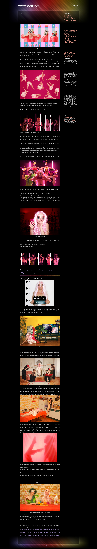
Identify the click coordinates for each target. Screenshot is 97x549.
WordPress (40, 545)
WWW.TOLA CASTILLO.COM (69, 120)
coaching (38, 269)
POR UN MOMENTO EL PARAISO (70, 40)
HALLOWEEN (66, 49)
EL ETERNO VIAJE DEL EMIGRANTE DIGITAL (68, 56)
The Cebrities (42, 270)
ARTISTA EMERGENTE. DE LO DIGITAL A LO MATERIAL (70, 43)
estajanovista (43, 269)
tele (41, 535)
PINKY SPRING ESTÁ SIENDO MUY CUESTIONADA (32, 278)
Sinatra (36, 535)
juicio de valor (52, 532)
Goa (55, 269)
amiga (23, 529)
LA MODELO (66, 44)
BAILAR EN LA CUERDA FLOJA (70, 20)
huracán (58, 269)
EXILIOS (65, 22)
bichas (32, 529)
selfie (31, 270)
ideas (44, 532)
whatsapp (58, 270)
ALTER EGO (66, 38)
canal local (36, 529)
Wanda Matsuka (52, 270)
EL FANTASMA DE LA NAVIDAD (70, 47)
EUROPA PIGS (66, 39)
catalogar (40, 529)
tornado (47, 270)
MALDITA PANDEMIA (68, 15)
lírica (56, 532)
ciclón (35, 269)
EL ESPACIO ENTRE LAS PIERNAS (70, 50)
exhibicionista (26, 532)
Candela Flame (25, 269)
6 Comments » (30, 537)
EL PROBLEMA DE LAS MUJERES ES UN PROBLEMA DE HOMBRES (70, 31)
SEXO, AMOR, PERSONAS (69, 52)
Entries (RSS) (44, 545)
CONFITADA (66, 16)
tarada (39, 535)
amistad (25, 529)
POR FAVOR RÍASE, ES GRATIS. (70, 27)
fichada (31, 532)
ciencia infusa (53, 529)
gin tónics (52, 269)
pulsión (26, 535)
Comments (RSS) (50, 545)
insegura (47, 532)
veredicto (57, 535)
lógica (59, 532)
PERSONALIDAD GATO (68, 48)
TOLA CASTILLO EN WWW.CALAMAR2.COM (68, 26)
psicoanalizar (22, 535)
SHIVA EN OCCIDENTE (68, 17)
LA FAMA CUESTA (67, 41)
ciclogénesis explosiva (46, 529)
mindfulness (22, 270)
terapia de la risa (36, 270)
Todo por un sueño (48, 535)
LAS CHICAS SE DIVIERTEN (26, 18)
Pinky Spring (27, 270)
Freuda (47, 269)
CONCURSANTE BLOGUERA (69, 45)
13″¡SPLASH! (66, 51)
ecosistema (22, 532)
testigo (43, 535)
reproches (29, 535)
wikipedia (21, 272)
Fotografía (25, 273)
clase (57, 529)
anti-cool (29, 529)
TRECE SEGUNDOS (28, 6)
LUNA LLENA (66, 34)
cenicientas (31, 269)
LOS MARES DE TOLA (68, 117)
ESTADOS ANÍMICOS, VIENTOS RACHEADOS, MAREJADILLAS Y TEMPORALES (70, 36)
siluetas (33, 535)
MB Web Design (60, 545)
